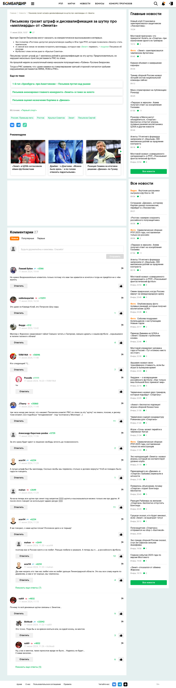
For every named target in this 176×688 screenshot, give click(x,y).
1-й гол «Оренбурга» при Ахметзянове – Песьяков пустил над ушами (51, 83)
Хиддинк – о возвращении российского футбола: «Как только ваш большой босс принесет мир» (148, 379)
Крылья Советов (56, 118)
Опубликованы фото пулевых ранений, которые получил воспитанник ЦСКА (148, 306)
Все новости (148, 171)
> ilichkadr (49, 646)
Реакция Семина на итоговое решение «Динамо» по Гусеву (103, 167)
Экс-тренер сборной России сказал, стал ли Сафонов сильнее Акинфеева (148, 542)
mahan (22, 490)
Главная (13, 13)
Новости (22, 13)
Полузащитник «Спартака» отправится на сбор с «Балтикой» (147, 529)
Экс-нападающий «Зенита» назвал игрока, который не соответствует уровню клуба (148, 459)
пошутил (105, 47)
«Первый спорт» (29, 110)
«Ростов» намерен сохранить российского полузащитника (145, 219)
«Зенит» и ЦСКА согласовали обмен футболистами (27, 167)
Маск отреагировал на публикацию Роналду (148, 91)
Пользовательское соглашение (47, 684)
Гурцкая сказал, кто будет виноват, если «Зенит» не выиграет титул (148, 516)
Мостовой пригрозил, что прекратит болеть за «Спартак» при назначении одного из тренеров (148, 38)
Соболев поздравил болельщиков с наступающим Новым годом (145, 321)
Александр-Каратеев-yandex (33, 433)
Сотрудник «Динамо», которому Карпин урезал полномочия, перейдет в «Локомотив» (146, 205)
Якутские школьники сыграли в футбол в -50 (145, 191)
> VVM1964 (50, 381)
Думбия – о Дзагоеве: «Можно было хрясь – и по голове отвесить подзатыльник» (65, 169)
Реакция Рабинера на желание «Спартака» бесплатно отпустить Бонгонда (147, 503)
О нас (27, 684)
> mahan (49, 567)
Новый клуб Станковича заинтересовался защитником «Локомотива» (145, 23)
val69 (21, 598)
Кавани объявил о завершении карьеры (146, 64)
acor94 (22, 460)
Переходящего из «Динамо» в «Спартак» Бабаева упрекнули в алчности (146, 473)
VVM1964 (23, 355)
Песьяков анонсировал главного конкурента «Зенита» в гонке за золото (53, 92)
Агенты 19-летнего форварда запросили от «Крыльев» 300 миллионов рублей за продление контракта (146, 140)
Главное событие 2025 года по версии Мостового (145, 556)
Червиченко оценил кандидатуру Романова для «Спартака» (147, 418)
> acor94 (49, 545)
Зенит (71, 118)
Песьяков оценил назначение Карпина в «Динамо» (41, 100)
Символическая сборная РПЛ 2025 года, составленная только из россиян (146, 232)
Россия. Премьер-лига (22, 118)
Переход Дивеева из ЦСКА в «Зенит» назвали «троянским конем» (145, 335)
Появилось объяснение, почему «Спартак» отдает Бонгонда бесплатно (146, 488)
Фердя (22, 325)
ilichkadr (28, 621)
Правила (67, 684)
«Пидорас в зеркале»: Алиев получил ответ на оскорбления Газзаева (146, 104)
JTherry (22, 403)
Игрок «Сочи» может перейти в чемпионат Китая (146, 430)
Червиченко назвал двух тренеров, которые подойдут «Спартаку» (148, 393)
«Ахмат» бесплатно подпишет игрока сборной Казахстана (145, 405)
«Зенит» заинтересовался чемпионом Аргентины (146, 51)
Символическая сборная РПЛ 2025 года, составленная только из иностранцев (146, 444)
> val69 (48, 624)
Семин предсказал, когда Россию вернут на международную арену (147, 292)
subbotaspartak (26, 298)
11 (141, 111)
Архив (19, 684)
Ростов (40, 118)
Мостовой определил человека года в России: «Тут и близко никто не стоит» (148, 350)
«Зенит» (84, 47)
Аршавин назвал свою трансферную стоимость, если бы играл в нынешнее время (147, 365)
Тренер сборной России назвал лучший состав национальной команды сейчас (146, 77)
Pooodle (28, 378)
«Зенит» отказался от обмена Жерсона (145, 568)
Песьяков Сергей (86, 118)
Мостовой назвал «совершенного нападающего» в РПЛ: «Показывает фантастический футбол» (148, 156)
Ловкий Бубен (26, 268)
